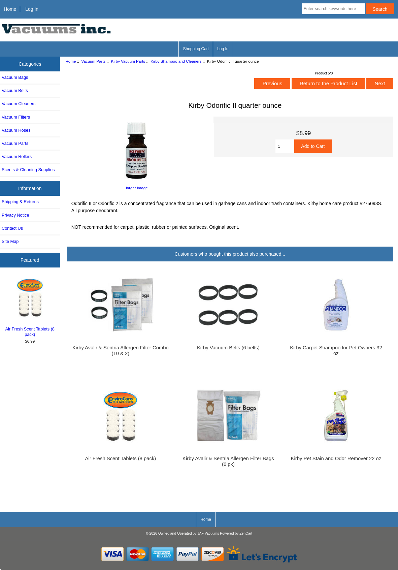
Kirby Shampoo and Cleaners (176, 61)
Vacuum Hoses (16, 130)
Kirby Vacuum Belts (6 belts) (228, 347)
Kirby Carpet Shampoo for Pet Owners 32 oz (336, 350)
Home (10, 9)
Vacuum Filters (16, 117)
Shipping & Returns (20, 201)
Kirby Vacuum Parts (128, 61)
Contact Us (12, 228)
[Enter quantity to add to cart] (284, 146)
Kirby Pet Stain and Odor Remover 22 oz (336, 458)
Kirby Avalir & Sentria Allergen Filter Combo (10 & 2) (120, 350)
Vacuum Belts (15, 90)
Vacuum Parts (93, 61)
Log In (31, 9)
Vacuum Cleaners (18, 103)
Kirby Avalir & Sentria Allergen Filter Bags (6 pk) (228, 461)
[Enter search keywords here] (333, 8)
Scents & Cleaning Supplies (28, 169)
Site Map (10, 241)
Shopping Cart (196, 48)
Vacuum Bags (15, 77)
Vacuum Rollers (17, 156)
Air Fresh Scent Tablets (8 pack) (30, 307)
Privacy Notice (15, 215)
